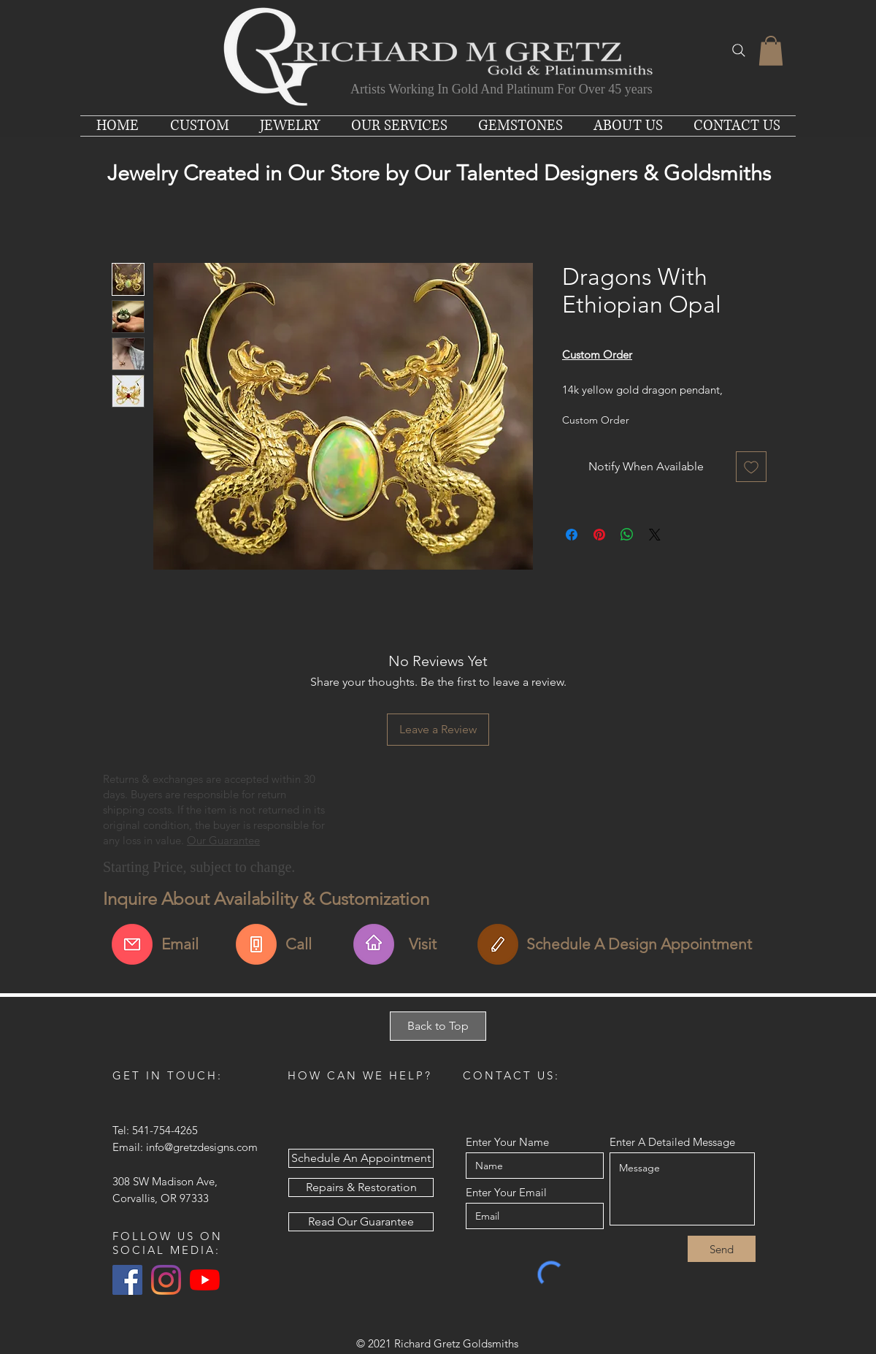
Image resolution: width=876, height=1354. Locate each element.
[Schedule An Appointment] (497, 944)
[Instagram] (166, 1280)
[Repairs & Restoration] (361, 1187)
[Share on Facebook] (571, 534)
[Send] (722, 1249)
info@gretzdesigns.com (202, 1147)
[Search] (738, 50)
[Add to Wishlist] (751, 466)
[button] (770, 51)
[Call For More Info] (256, 944)
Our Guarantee (223, 840)
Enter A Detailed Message (672, 1141)
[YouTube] (205, 1280)
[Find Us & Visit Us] (373, 944)
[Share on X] (655, 534)
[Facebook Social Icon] (127, 1280)
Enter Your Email (506, 1192)
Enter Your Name (507, 1141)
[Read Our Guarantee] (361, 1221)
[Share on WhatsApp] (627, 534)
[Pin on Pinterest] (599, 534)
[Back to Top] (438, 1026)
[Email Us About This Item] (132, 944)
